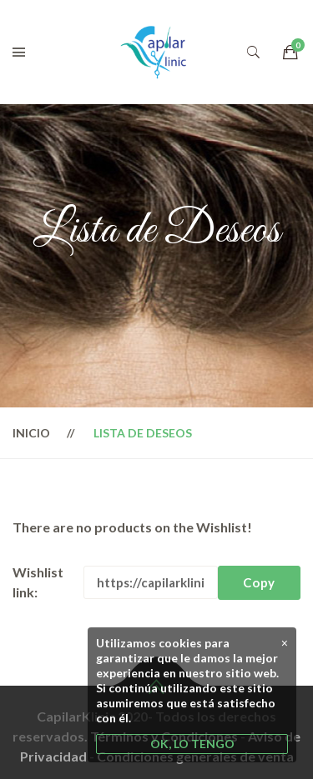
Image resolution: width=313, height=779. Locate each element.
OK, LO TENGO (192, 744)
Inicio (31, 433)
